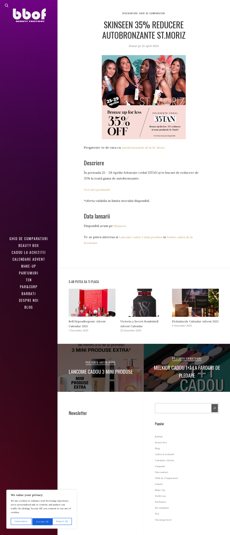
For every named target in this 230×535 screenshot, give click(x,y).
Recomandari (163, 509)
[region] (41, 510)
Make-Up (28, 266)
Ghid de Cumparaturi (28, 238)
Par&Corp (29, 286)
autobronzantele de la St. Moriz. (145, 148)
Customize (21, 521)
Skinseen (120, 226)
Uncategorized (164, 521)
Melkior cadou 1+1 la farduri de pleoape (187, 372)
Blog (28, 307)
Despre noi (29, 300)
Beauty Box (29, 245)
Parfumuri (28, 272)
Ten (29, 279)
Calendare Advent (28, 259)
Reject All (41, 521)
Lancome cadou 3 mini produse (142, 237)
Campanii (160, 468)
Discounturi (128, 13)
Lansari (159, 485)
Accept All (62, 521)
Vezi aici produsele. (98, 190)
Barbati (29, 293)
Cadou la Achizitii (29, 252)
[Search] (214, 409)
